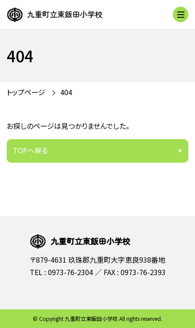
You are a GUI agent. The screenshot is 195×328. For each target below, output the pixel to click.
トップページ (26, 92)
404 (66, 92)
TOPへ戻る (30, 150)
